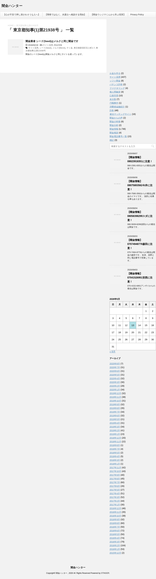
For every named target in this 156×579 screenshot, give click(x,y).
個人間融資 (115, 92)
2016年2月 (115, 545)
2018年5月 (115, 452)
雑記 (112, 140)
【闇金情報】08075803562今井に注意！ (139, 185)
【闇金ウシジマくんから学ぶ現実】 (108, 14)
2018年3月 (115, 460)
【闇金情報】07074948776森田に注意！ (139, 244)
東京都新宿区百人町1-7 (84, 48)
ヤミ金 (70, 48)
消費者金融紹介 (117, 106)
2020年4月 (115, 378)
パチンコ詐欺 (116, 84)
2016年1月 (115, 549)
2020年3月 (115, 382)
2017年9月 (115, 475)
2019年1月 (115, 434)
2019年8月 (115, 408)
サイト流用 (48, 45)
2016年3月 (115, 542)
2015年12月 (115, 553)
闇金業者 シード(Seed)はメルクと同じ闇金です (52, 41)
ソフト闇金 (115, 80)
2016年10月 (115, 516)
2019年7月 (115, 412)
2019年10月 (115, 401)
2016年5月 (115, 534)
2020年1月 (115, 389)
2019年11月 (115, 397)
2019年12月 (115, 393)
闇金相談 (114, 132)
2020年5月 (115, 375)
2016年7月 (115, 527)
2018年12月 (115, 438)
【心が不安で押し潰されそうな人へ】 (21, 14)
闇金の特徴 (115, 121)
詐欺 (112, 110)
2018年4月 (115, 456)
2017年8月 (115, 478)
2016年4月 (115, 538)
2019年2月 (115, 430)
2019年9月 (115, 404)
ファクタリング (117, 88)
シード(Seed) (45, 48)
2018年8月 (115, 445)
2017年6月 (115, 486)
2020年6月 (115, 371)
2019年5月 (115, 419)
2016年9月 (115, 519)
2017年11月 (115, 467)
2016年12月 (115, 508)
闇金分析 (114, 125)
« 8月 (112, 351)
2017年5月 (115, 490)
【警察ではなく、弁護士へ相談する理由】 (65, 14)
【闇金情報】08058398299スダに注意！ (139, 216)
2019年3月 (115, 426)
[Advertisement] (133, 46)
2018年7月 (115, 449)
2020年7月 (115, 367)
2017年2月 (115, 501)
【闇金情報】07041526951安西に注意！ (139, 277)
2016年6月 (115, 530)
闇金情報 (58, 45)
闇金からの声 (116, 118)
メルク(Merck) (59, 48)
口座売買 (114, 95)
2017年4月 (115, 493)
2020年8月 (115, 363)
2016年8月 (115, 523)
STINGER (105, 573)
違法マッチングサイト (120, 114)
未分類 (113, 99)
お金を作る (115, 73)
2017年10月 (115, 471)
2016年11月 (115, 512)
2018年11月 (115, 441)
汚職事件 (114, 103)
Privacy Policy (137, 14)
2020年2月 (115, 386)
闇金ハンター (12, 6)
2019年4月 (115, 423)
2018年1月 (115, 464)
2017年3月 (115, 497)
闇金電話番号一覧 (118, 136)
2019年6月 (115, 415)
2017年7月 (115, 482)
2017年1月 (115, 504)
